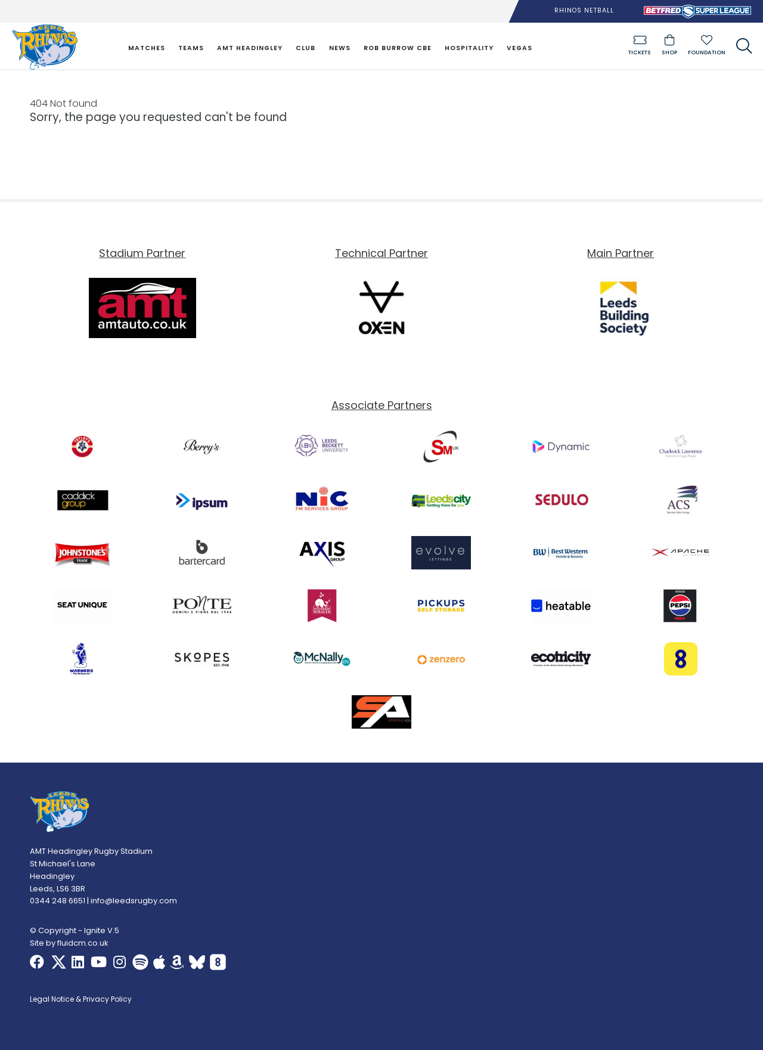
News (340, 48)
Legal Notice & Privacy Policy (81, 1000)
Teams (191, 48)
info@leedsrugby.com (134, 901)
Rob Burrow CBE (398, 48)
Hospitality (469, 48)
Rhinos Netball (584, 10)
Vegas (519, 48)
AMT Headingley (250, 48)
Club (305, 48)
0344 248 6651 (57, 901)
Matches (146, 48)
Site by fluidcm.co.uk (69, 943)
